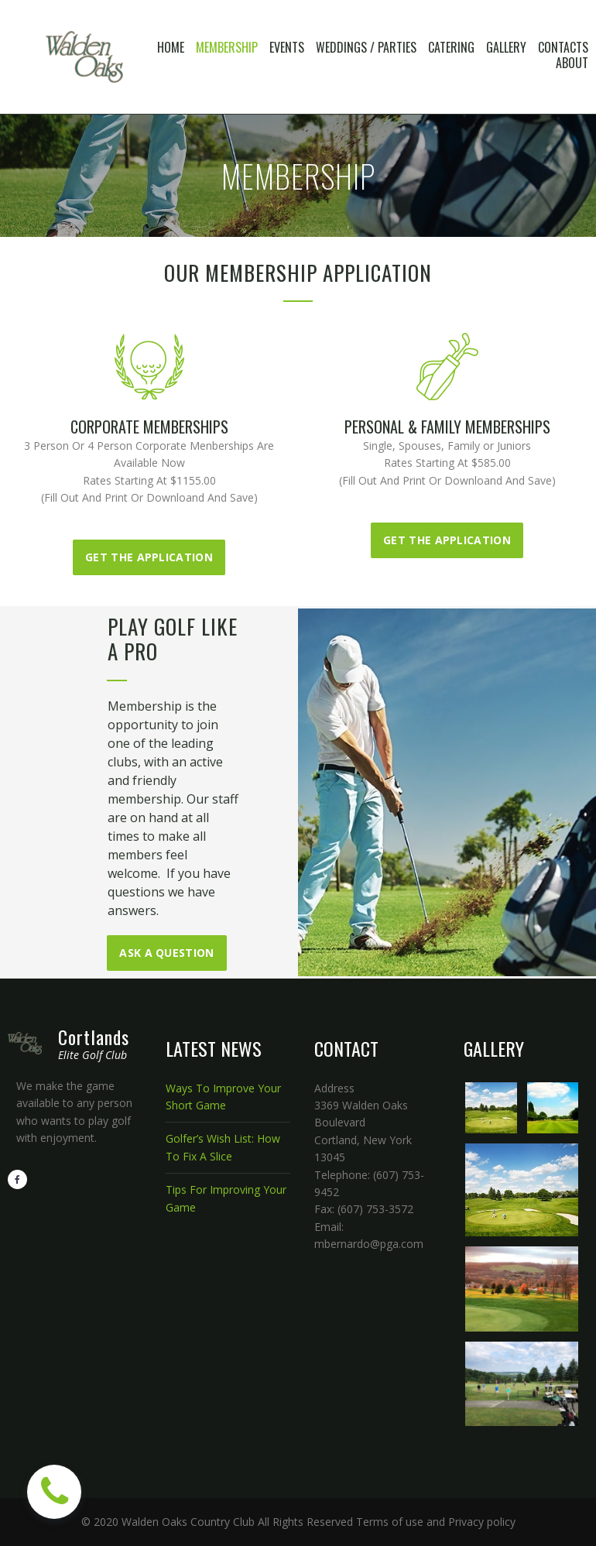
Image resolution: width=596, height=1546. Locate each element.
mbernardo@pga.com (368, 1243)
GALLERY (506, 47)
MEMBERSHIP (227, 47)
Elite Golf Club (92, 1054)
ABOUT (572, 63)
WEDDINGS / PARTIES (366, 47)
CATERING (451, 47)
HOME (170, 47)
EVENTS (286, 47)
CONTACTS (563, 47)
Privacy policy (482, 1521)
